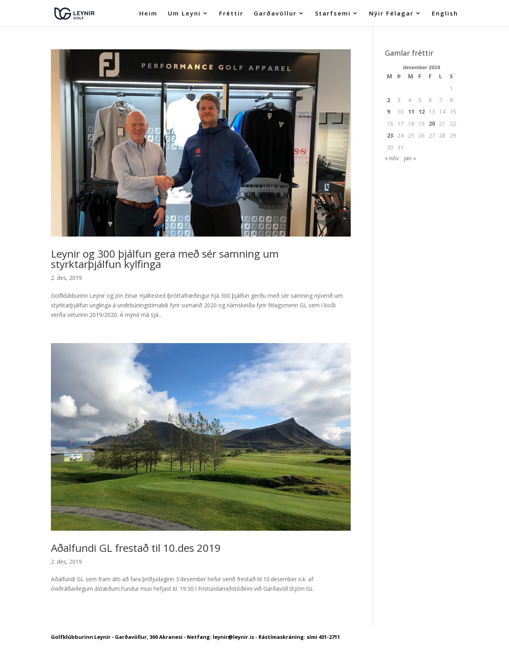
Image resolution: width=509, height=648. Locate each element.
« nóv (392, 158)
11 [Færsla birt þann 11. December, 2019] (411, 111)
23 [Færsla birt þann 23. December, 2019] (390, 135)
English (445, 13)
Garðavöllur (275, 13)
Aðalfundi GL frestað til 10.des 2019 (136, 548)
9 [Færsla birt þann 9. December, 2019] (388, 111)
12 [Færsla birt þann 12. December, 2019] (421, 111)
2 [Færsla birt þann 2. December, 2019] (388, 100)
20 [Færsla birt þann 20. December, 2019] (432, 123)
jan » (410, 158)
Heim (148, 13)
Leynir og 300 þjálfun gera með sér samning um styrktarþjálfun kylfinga (165, 258)
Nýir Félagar (391, 13)
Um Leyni (184, 13)
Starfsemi (333, 13)
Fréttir (231, 13)
